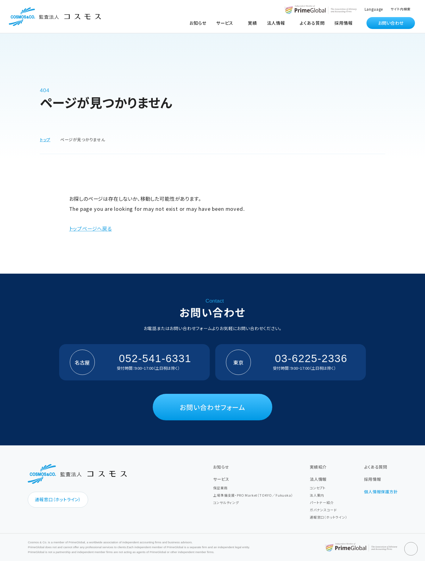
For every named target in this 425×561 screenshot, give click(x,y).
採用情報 (343, 23)
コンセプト (318, 487)
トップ (45, 139)
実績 (252, 23)
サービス (221, 479)
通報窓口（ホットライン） (58, 499)
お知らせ (197, 23)
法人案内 (317, 495)
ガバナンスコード (323, 509)
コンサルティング (226, 502)
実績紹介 (318, 467)
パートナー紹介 (322, 502)
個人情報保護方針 (381, 491)
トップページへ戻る (90, 228)
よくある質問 (312, 23)
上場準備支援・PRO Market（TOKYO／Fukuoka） (253, 495)
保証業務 (220, 487)
